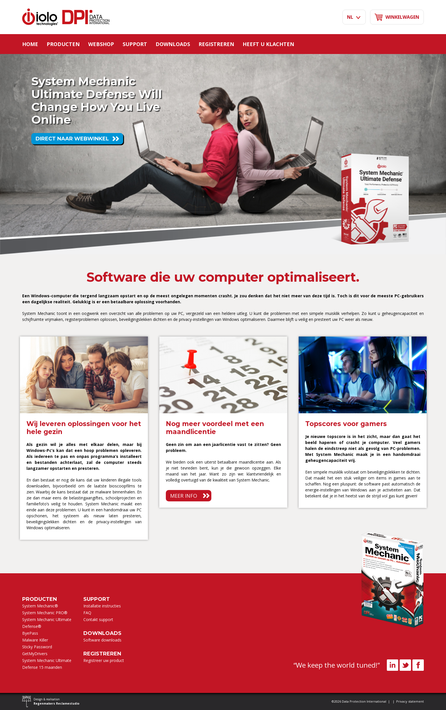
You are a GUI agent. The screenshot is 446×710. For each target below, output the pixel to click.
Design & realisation (56, 701)
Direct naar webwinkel (72, 139)
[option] (84, 438)
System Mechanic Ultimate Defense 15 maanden (46, 664)
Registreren (216, 44)
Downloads (173, 44)
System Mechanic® (40, 606)
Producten (63, 44)
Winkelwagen (397, 17)
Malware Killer (35, 640)
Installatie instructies (102, 606)
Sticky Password (37, 646)
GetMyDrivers (35, 653)
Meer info (183, 495)
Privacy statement (410, 701)
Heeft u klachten (268, 44)
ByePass (30, 633)
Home (30, 44)
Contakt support (98, 619)
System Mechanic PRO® (44, 612)
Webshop (101, 44)
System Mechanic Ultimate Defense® (46, 623)
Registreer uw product (103, 660)
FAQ (87, 612)
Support (135, 44)
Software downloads (102, 640)
